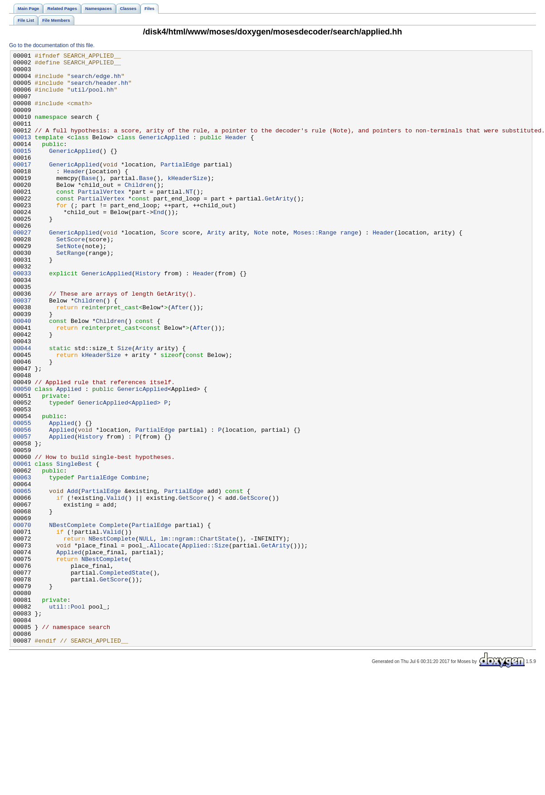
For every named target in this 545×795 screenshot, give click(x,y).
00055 (22, 497)
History (148, 318)
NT (189, 220)
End (158, 244)
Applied (69, 457)
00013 (22, 155)
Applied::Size (205, 644)
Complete (113, 620)
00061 (22, 546)
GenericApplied (164, 155)
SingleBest (74, 546)
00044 (22, 408)
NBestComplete (72, 620)
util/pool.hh (92, 97)
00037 (22, 350)
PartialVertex (101, 220)
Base (89, 204)
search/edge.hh (96, 81)
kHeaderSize (187, 204)
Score (169, 269)
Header (236, 155)
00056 (22, 506)
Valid (115, 587)
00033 (22, 318)
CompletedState (124, 677)
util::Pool (67, 718)
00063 (22, 563)
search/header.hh (99, 89)
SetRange (70, 293)
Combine (133, 563)
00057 (22, 514)
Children (139, 212)
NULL (146, 636)
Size (124, 408)
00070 (22, 620)
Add (72, 579)
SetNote (69, 285)
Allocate (164, 644)
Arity (216, 269)
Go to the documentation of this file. (52, 45)
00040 (22, 375)
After (180, 359)
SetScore (70, 277)
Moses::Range (315, 269)
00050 (22, 457)
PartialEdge (180, 187)
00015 (22, 171)
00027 (22, 269)
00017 (22, 187)
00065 (22, 579)
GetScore (192, 587)
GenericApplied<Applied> (119, 473)
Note (261, 269)
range (349, 269)
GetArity (279, 228)
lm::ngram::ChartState (198, 636)
